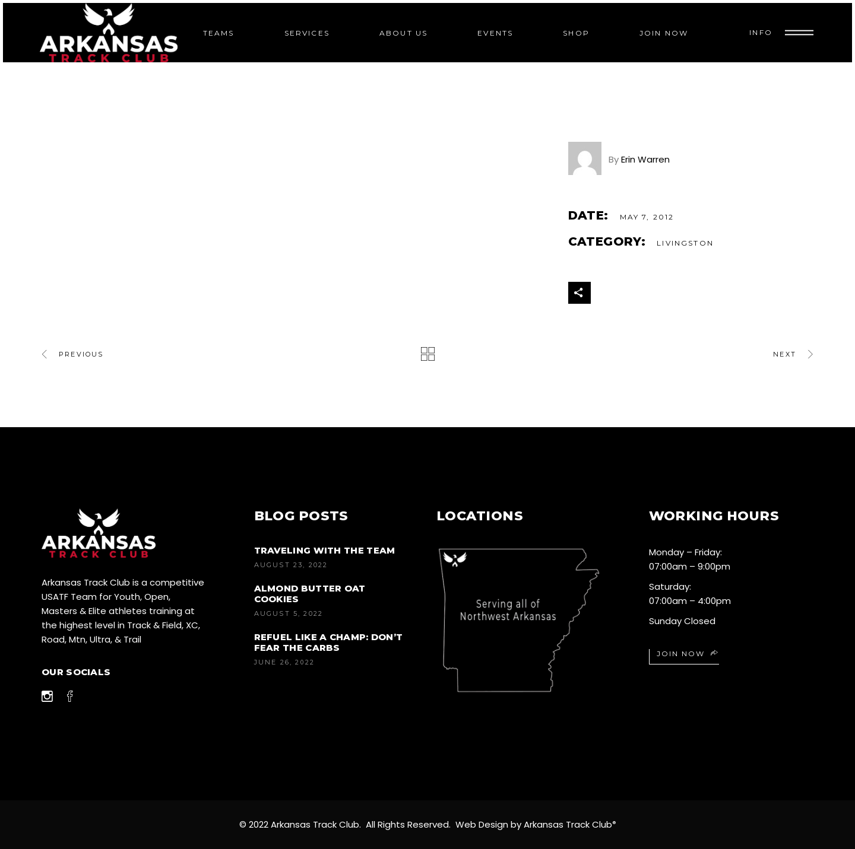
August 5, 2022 (289, 613)
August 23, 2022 (291, 565)
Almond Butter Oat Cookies (310, 594)
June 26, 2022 (284, 662)
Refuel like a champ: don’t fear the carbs (328, 642)
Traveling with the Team (324, 550)
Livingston (685, 243)
